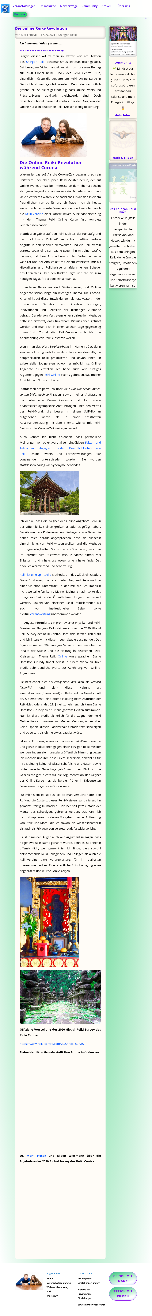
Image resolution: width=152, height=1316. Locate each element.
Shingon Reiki (67, 35)
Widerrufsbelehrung (57, 1287)
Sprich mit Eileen (123, 1294)
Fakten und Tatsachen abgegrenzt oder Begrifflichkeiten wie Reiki (60, 448)
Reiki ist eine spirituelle (35, 575)
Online (62, 656)
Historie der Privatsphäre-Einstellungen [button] (85, 1294)
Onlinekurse (47, 6)
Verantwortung (40, 614)
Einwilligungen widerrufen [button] (91, 1304)
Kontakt (19, 14)
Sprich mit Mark (123, 1278)
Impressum (52, 1295)
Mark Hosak (29, 35)
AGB (48, 1291)
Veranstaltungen (24, 6)
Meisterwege (69, 6)
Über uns (124, 6)
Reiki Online (51, 375)
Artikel (106, 6)
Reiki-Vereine (34, 214)
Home (49, 1278)
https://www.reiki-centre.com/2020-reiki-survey (52, 1044)
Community (90, 6)
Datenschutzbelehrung (58, 1282)
